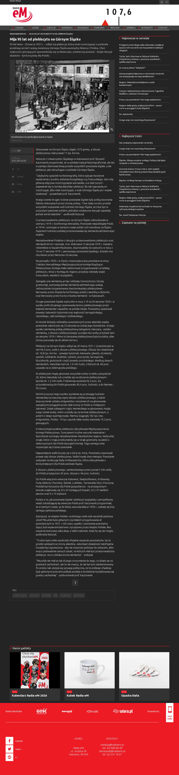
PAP (55, 595)
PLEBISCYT (65, 595)
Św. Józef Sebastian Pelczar (132, 215)
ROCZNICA (79, 595)
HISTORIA (34, 595)
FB (18, 169)
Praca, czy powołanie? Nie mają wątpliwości (140, 99)
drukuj (19, 184)
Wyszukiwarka (166, 2)
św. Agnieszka (126, 114)
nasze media (15, 1)
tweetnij (20, 176)
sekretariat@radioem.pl (112, 751)
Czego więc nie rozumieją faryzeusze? (137, 120)
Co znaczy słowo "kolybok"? (132, 68)
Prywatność (153, 711)
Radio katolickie (14, 711)
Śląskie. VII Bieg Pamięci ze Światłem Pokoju (140, 180)
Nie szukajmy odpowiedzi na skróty (136, 143)
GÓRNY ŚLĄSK (20, 595)
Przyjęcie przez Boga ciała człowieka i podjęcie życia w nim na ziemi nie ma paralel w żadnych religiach (141, 48)
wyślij (19, 191)
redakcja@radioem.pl (112, 744)
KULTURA (46, 595)
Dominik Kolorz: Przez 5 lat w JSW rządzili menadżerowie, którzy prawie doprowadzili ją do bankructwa (142, 172)
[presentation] (20, 761)
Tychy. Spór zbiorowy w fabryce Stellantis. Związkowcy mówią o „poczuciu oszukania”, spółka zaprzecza (140, 59)
